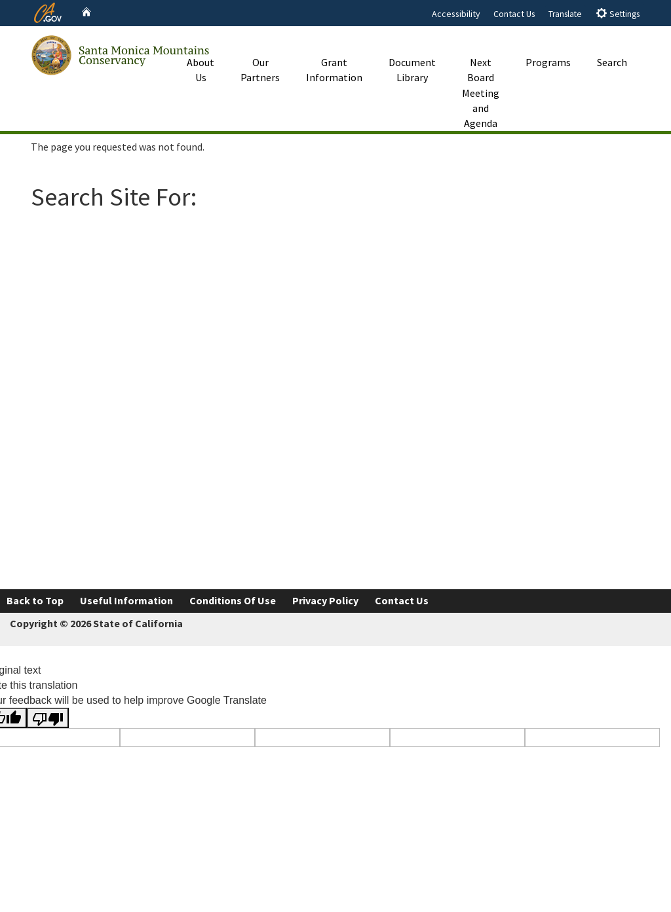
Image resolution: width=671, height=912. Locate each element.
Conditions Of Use (232, 600)
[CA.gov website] (48, 11)
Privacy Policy (325, 600)
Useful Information (126, 600)
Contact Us (514, 14)
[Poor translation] (48, 718)
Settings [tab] (618, 13)
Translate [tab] (565, 14)
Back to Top (35, 600)
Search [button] (612, 48)
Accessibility (456, 14)
